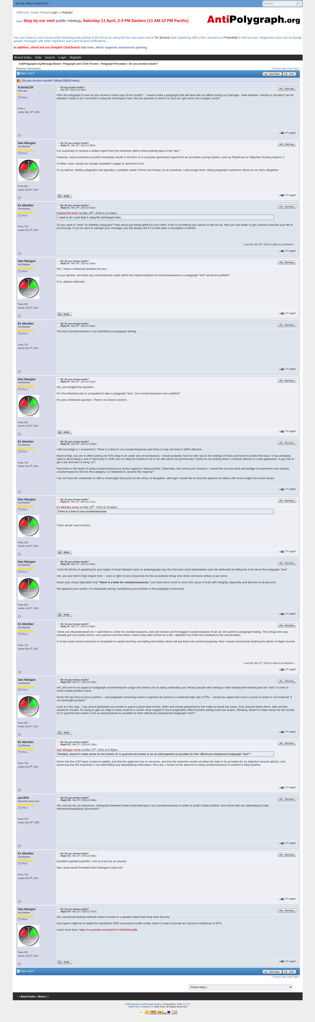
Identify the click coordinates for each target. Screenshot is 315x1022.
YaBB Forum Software (139, 1006)
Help (38, 57)
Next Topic (293, 68)
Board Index (23, 57)
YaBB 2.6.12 (182, 1004)
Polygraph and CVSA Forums (81, 63)
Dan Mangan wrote (69, 749)
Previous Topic (280, 68)
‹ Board (40, 996)
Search (50, 57)
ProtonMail (231, 37)
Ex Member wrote (68, 507)
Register (67, 12)
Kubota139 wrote (67, 213)
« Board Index (27, 996)
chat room (87, 47)
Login (53, 12)
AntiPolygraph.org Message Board (40, 63)
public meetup (68, 20)
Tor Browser (163, 37)
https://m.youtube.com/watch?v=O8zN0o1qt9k (108, 929)
